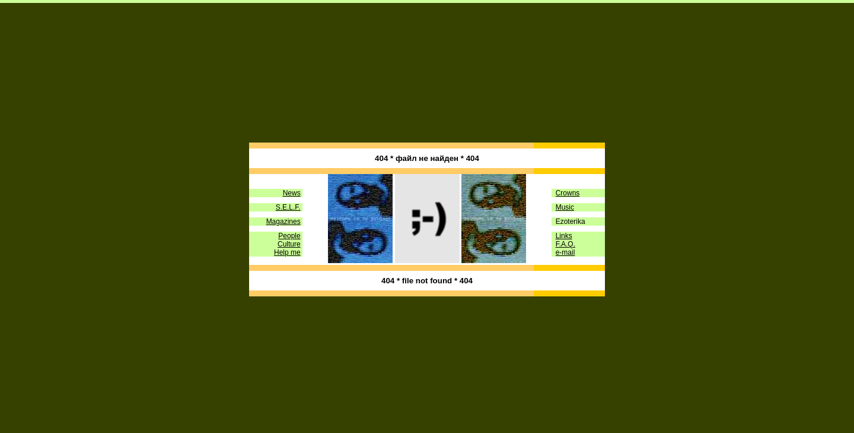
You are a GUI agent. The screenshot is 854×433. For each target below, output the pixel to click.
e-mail (565, 249)
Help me (287, 249)
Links (564, 233)
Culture (289, 241)
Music (565, 204)
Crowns (568, 190)
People (289, 233)
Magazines (283, 218)
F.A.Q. (565, 241)
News (292, 190)
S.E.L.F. (288, 204)
